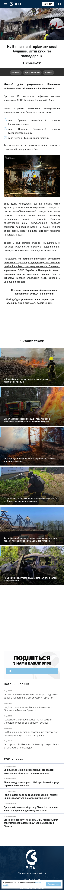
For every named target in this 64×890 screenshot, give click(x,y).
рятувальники (33, 72)
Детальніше (32, 694)
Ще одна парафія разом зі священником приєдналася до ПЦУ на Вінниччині (34, 291)
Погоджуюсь (53, 884)
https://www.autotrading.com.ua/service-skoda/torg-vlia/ (32, 620)
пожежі (16, 72)
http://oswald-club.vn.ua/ (32, 319)
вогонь (49, 72)
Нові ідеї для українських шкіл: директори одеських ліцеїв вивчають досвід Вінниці (30, 301)
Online (48, 4)
